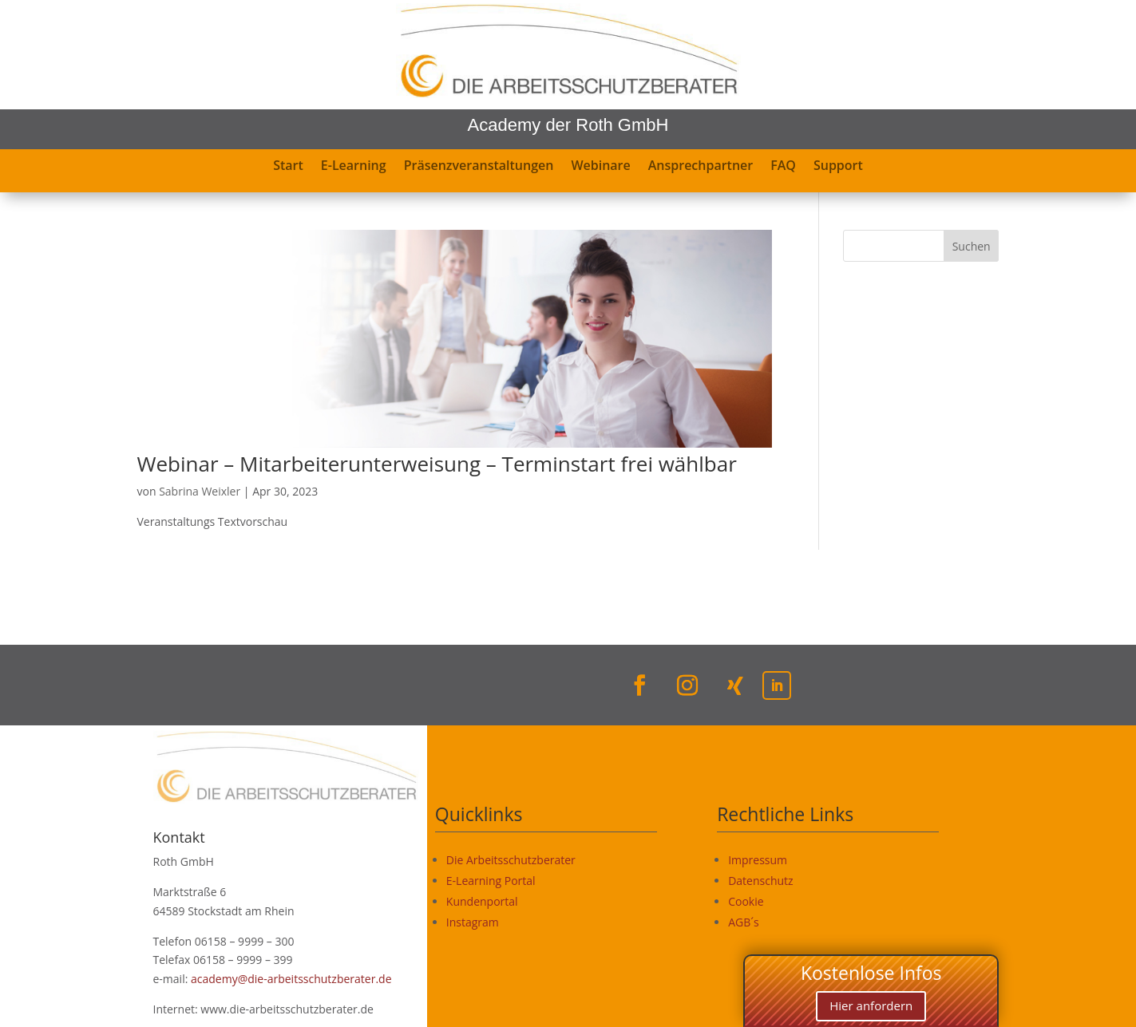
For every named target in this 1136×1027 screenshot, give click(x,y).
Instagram (472, 922)
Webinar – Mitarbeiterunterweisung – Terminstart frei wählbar (437, 463)
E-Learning (353, 167)
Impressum (757, 859)
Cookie (745, 901)
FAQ (783, 167)
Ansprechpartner (701, 167)
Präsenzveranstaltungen (479, 167)
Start (288, 167)
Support (838, 167)
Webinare (600, 167)
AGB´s (743, 922)
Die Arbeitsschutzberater (511, 859)
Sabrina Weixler (199, 491)
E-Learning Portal (491, 880)
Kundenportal (482, 901)
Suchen (971, 246)
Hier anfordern (870, 1005)
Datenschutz (760, 880)
